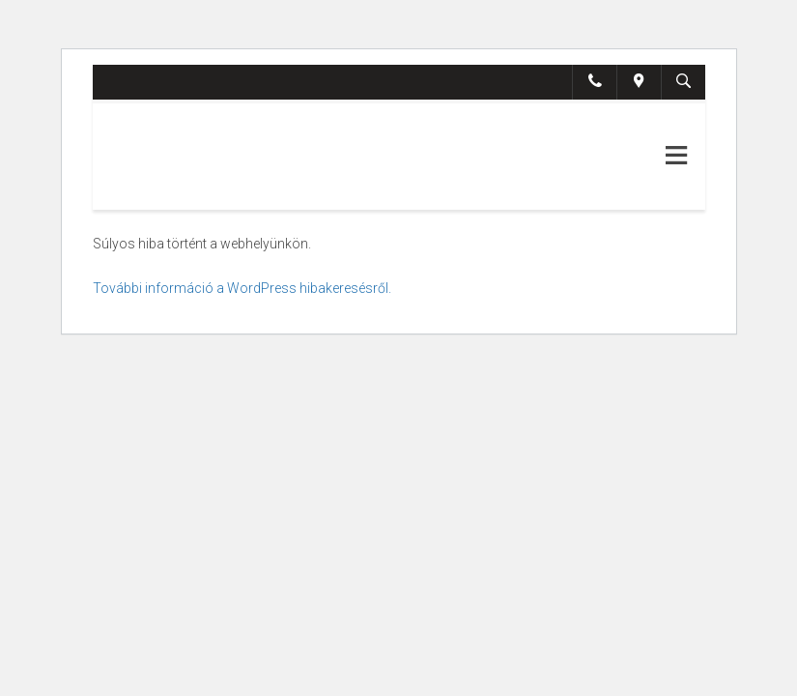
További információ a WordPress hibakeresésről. (242, 288)
